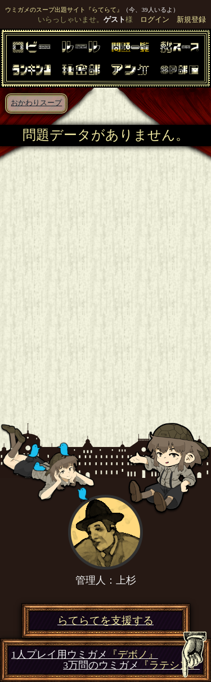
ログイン (154, 20)
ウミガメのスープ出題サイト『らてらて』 (64, 9)
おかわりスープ (36, 103)
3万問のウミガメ (131, 665)
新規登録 (191, 20)
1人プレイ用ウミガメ (84, 654)
